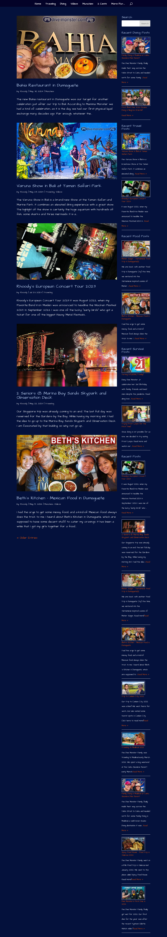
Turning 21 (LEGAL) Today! (132, 374)
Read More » (127, 115)
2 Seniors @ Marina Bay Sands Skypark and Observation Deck (61, 395)
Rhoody (23, 91)
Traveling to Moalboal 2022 (133, 747)
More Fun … (118, 4)
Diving (63, 4)
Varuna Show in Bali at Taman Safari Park (59, 186)
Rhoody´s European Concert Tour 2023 (56, 286)
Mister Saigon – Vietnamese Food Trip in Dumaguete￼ (136, 260)
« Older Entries (27, 538)
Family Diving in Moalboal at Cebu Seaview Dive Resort (135, 56)
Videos (74, 4)
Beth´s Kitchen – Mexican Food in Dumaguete (60, 498)
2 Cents (102, 4)
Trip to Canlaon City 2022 (133, 696)
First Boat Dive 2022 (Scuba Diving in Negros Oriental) (134, 108)
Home (38, 4)
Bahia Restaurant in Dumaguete (47, 85)
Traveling (51, 4)
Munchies (87, 4)
